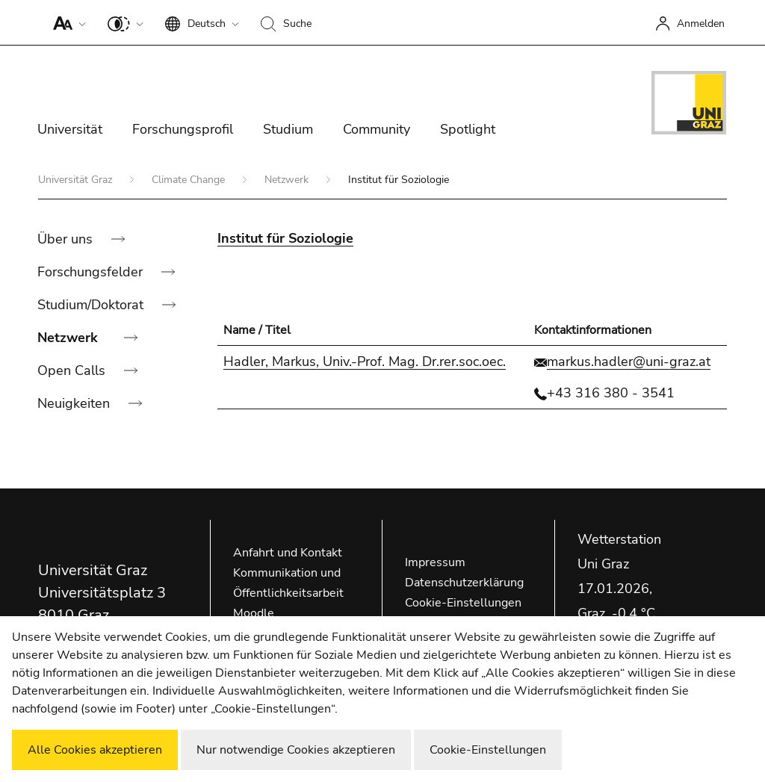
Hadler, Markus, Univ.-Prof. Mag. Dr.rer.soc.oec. (364, 361)
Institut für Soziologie (285, 238)
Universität (69, 129)
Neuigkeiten (75, 403)
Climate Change (190, 180)
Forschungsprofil (182, 129)
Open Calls (73, 370)
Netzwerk (288, 180)
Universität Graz (76, 180)
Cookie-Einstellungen (463, 603)
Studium (288, 129)
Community (376, 129)
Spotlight (467, 129)
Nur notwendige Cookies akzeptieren (295, 750)
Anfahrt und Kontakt (287, 552)
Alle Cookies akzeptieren (95, 750)
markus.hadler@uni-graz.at (628, 361)
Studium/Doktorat (92, 305)
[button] (66, 22)
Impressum (435, 562)
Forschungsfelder (91, 272)
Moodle (253, 613)
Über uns (66, 239)
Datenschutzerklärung (464, 582)
